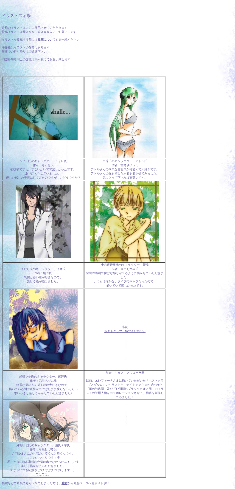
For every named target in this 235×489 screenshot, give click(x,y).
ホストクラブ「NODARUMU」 (125, 331)
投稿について (47, 39)
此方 (64, 483)
